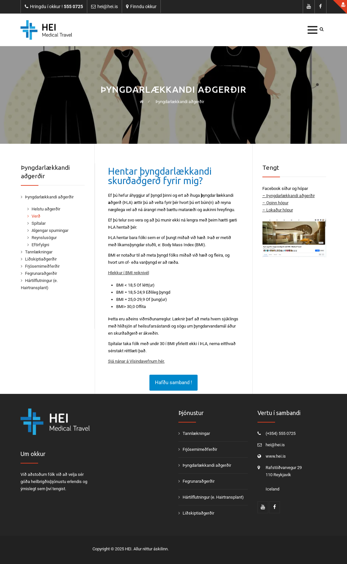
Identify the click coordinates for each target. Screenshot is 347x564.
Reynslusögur (44, 237)
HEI (128, 548)
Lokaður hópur (279, 210)
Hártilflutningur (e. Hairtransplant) (213, 497)
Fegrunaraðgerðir (41, 273)
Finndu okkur (143, 6)
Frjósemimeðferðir (42, 266)
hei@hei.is (275, 444)
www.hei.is (276, 456)
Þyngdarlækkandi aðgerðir (49, 197)
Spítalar (39, 223)
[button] (312, 30)
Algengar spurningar (50, 230)
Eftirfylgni (40, 244)
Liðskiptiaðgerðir (41, 259)
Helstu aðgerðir (46, 209)
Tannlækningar (38, 251)
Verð (36, 216)
